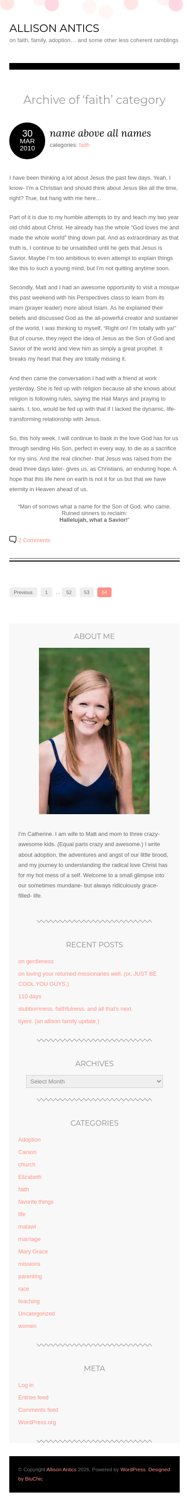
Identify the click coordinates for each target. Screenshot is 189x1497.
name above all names (100, 132)
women (27, 1326)
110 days (29, 996)
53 (86, 592)
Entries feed (33, 1397)
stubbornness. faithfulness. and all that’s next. (75, 1008)
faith (84, 145)
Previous (23, 592)
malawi (27, 1226)
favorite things (36, 1201)
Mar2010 (27, 144)
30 (27, 133)
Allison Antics (54, 28)
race (23, 1288)
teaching (28, 1301)
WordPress (133, 1469)
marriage (29, 1239)
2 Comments (34, 540)
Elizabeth (30, 1177)
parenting (30, 1276)
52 (69, 592)
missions (29, 1264)
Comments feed (38, 1409)
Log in (26, 1385)
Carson (27, 1152)
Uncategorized (36, 1313)
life (21, 1214)
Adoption (29, 1139)
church (26, 1164)
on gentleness (36, 961)
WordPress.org (37, 1422)
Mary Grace (33, 1251)
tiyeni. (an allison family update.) (58, 1021)
